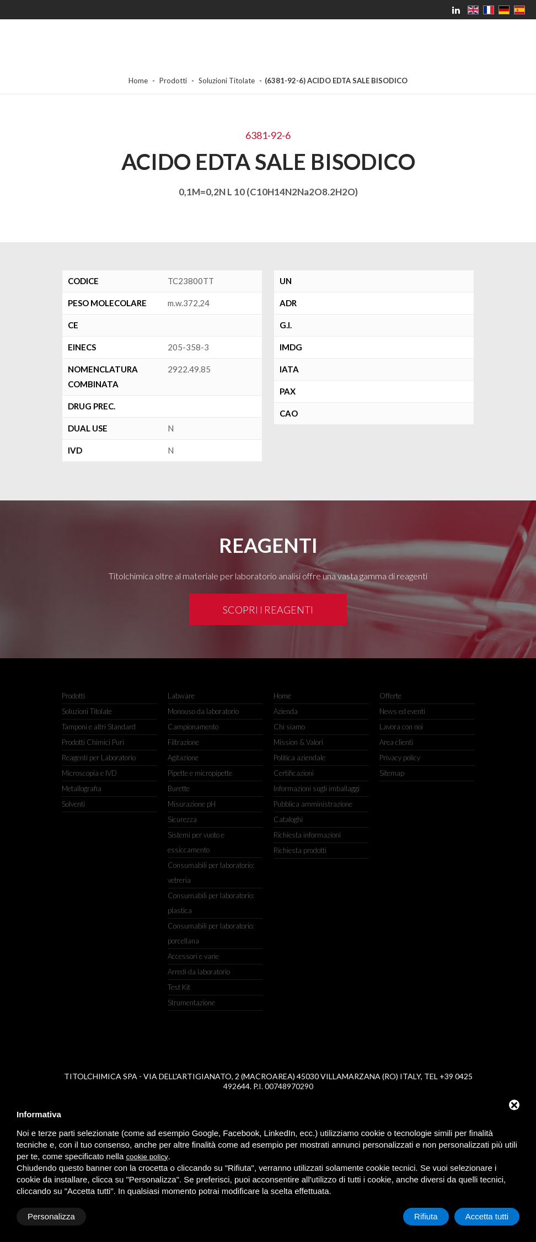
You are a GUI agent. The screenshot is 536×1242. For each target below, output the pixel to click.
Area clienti (396, 742)
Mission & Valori (298, 742)
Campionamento (193, 726)
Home (138, 80)
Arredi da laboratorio (199, 971)
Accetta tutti (486, 1216)
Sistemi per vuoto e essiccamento (196, 842)
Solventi (73, 803)
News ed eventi (402, 711)
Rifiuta (426, 1216)
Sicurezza (182, 819)
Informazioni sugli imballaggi (317, 788)
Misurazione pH (192, 803)
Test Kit (179, 987)
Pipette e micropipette (200, 773)
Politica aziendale (299, 757)
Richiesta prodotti (300, 850)
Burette (179, 788)
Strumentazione (191, 1002)
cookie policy (147, 1157)
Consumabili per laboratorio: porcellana (211, 933)
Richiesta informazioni (307, 834)
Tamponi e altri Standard (99, 726)
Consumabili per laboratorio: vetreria (211, 872)
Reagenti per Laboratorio (99, 757)
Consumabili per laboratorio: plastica (211, 903)
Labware (181, 695)
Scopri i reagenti (268, 610)
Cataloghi (288, 819)
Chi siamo (289, 726)
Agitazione (183, 757)
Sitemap (391, 773)
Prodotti (173, 80)
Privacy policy (399, 757)
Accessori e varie (193, 956)
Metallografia (81, 788)
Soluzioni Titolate (227, 80)
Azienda (286, 711)
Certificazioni (294, 773)
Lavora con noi (401, 726)
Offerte (390, 695)
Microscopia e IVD (89, 773)
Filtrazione (183, 742)
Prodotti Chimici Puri (93, 742)
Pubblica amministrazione (313, 803)
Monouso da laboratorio (203, 711)
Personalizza (51, 1216)
